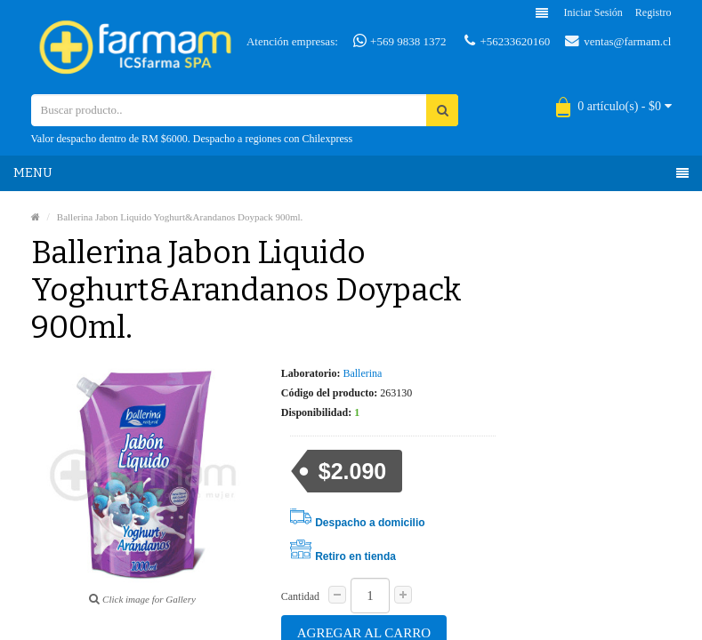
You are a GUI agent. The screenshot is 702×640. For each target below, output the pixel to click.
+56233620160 (507, 41)
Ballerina (362, 373)
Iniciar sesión (593, 12)
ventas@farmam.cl (618, 41)
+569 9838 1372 (400, 41)
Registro (653, 12)
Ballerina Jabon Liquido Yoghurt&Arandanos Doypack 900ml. (180, 217)
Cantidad (300, 596)
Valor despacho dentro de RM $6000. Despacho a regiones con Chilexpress (192, 138)
